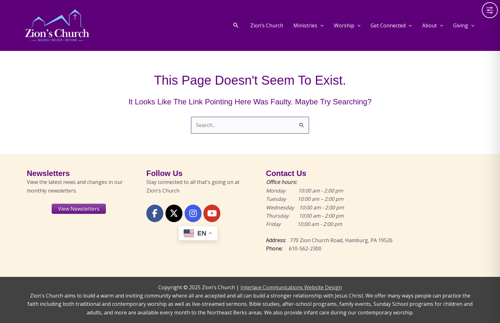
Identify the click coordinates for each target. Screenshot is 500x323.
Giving (463, 25)
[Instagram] (193, 213)
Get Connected (391, 25)
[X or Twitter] (173, 213)
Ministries (308, 25)
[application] (320, 25)
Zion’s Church (266, 25)
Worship (347, 25)
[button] (236, 25)
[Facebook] (154, 213)
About (432, 25)
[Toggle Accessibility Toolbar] (489, 10)
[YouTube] (211, 213)
